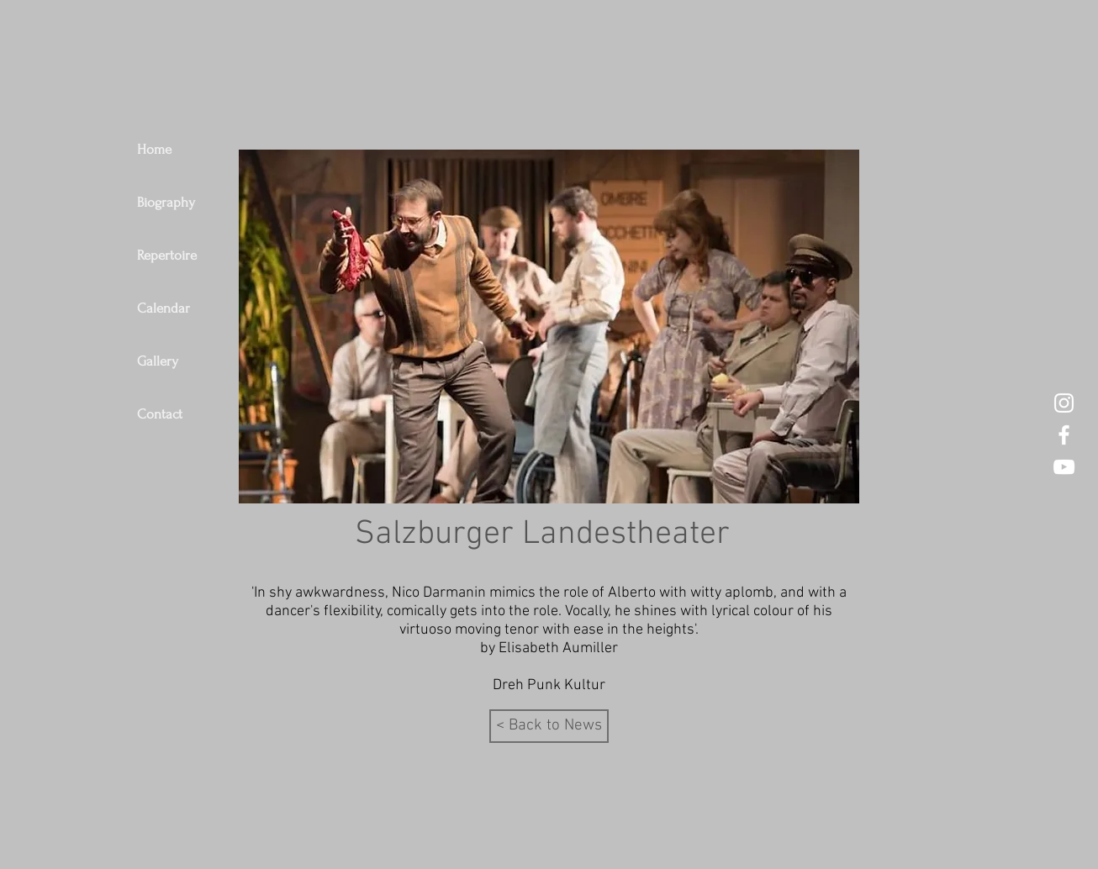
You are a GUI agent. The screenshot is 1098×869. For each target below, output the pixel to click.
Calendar (163, 308)
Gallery (157, 361)
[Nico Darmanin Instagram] (1064, 403)
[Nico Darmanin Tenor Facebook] (1064, 435)
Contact (159, 414)
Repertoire (167, 255)
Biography (166, 202)
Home (154, 149)
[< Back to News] (549, 726)
